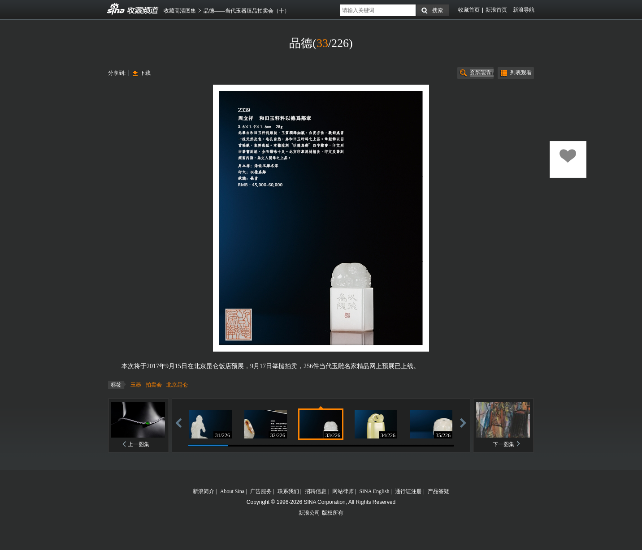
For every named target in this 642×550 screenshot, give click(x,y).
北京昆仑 (177, 385)
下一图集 (503, 444)
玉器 (135, 385)
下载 (145, 73)
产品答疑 (438, 491)
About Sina (232, 491)
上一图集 (138, 444)
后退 (178, 422)
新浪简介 (203, 491)
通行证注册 (408, 491)
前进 (463, 422)
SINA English (374, 491)
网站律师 (343, 491)
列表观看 (521, 72)
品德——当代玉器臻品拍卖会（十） (247, 11)
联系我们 (288, 491)
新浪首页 (496, 10)
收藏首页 (469, 10)
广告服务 (261, 491)
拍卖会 (154, 385)
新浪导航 (523, 10)
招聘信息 (315, 491)
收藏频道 (116, 9)
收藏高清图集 (180, 11)
